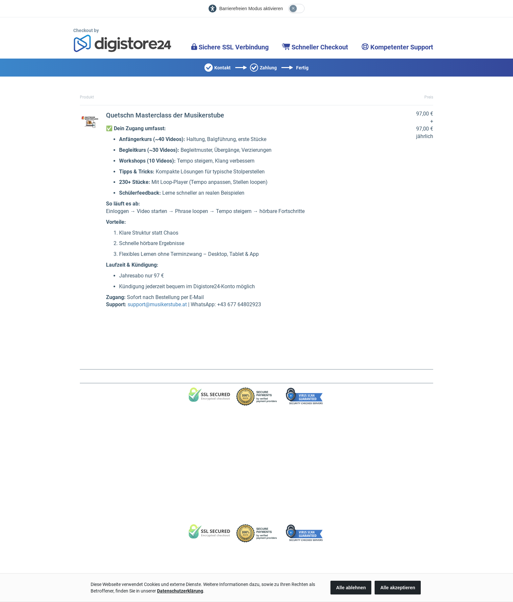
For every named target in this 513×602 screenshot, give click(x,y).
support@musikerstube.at (157, 304)
